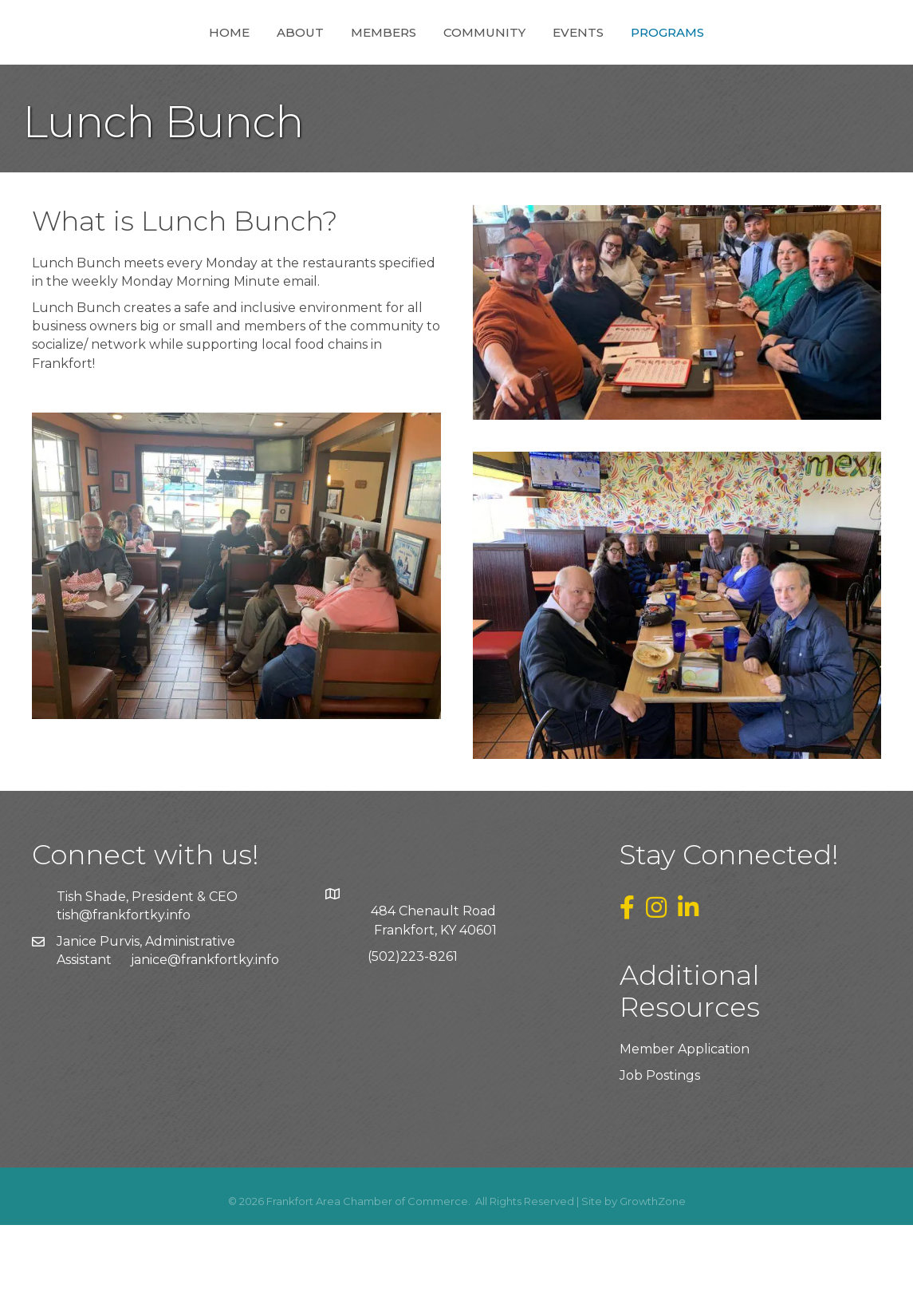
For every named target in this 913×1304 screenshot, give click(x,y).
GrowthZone (653, 1280)
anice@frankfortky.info (206, 1038)
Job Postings (660, 1154)
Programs (755, 70)
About (212, 70)
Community (572, 70)
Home (141, 70)
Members (296, 70)
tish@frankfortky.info (124, 994)
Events (665, 70)
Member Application (685, 1128)
